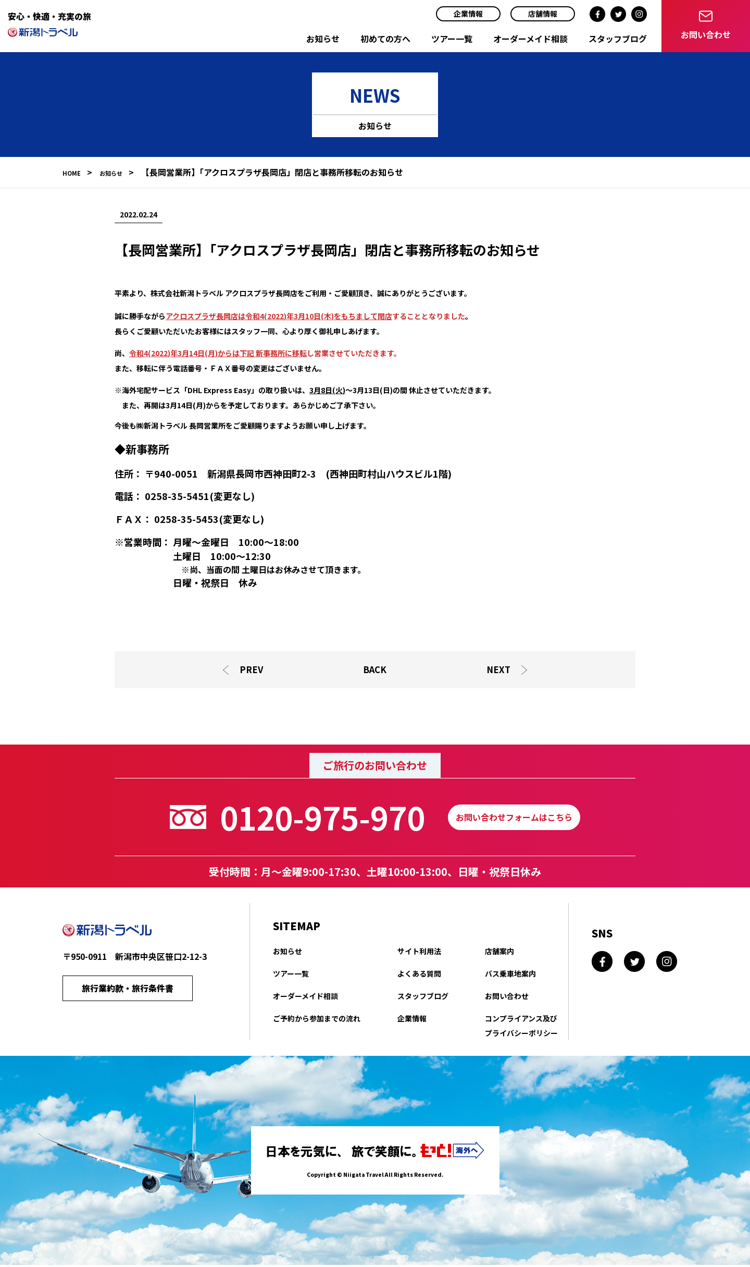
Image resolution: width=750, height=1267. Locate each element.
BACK (375, 670)
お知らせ (323, 38)
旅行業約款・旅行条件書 (127, 992)
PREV (250, 670)
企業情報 (468, 13)
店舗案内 (499, 953)
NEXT (500, 670)
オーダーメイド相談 (530, 38)
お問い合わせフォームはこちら (514, 819)
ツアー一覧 (451, 38)
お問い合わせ (507, 998)
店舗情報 (542, 13)
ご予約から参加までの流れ (316, 1021)
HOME (75, 172)
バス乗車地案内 (510, 976)
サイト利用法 (419, 953)
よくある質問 (419, 976)
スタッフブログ (618, 38)
